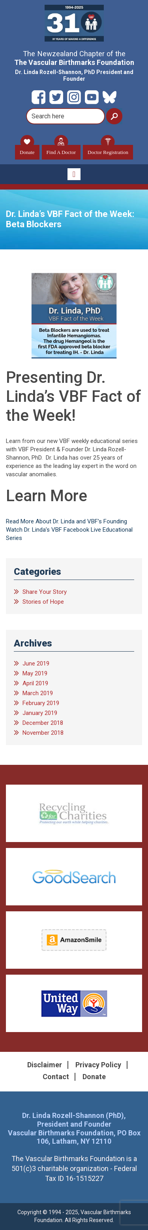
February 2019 (40, 703)
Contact (56, 1076)
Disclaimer (44, 1065)
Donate (27, 150)
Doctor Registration (108, 150)
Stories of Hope (43, 601)
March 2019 (37, 693)
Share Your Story (44, 591)
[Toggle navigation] (74, 174)
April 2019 (35, 683)
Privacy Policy (98, 1065)
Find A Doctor (61, 150)
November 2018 (43, 732)
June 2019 (35, 663)
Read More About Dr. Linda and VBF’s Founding (66, 521)
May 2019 (34, 673)
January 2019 (39, 713)
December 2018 (42, 722)
